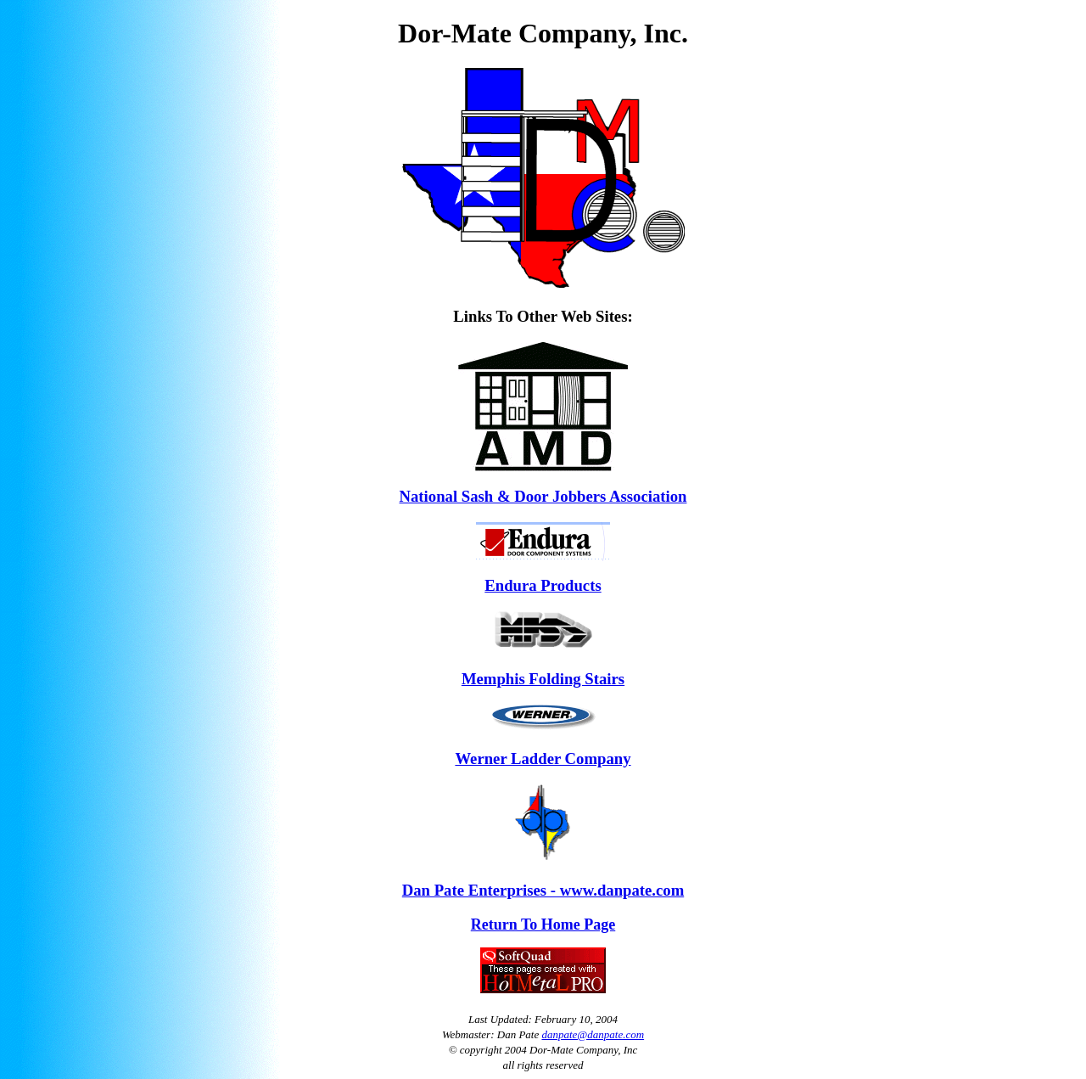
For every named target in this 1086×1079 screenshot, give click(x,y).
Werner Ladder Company (542, 758)
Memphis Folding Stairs (543, 679)
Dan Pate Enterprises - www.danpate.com (543, 890)
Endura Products (542, 585)
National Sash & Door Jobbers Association (543, 496)
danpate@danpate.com (592, 1034)
